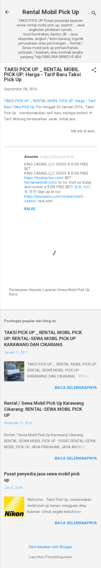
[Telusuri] (94, 13)
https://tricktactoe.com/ (44, 178)
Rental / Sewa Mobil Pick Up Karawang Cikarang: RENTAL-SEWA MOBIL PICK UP (44, 409)
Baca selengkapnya (76, 387)
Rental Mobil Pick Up (50, 12)
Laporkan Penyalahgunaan (50, 557)
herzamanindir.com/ (40, 182)
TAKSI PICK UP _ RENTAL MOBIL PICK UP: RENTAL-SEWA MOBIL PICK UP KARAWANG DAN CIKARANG (43, 338)
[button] (94, 70)
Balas (29, 209)
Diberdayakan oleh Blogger (50, 547)
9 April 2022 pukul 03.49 (57, 157)
